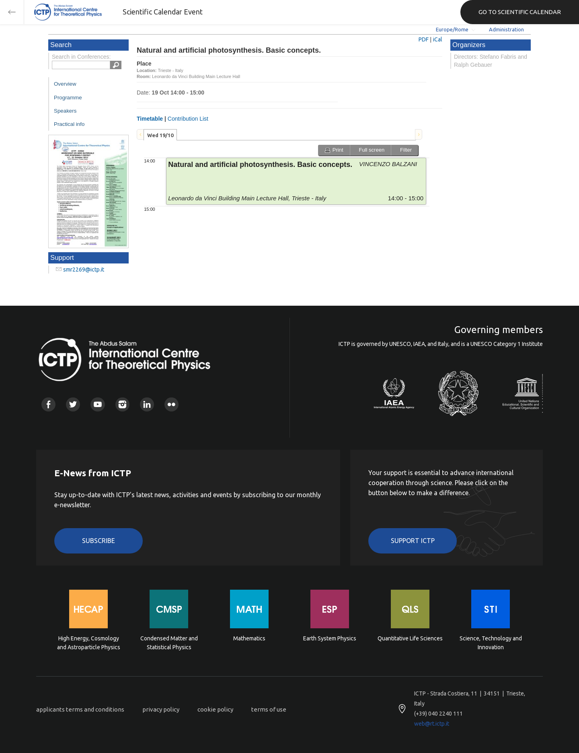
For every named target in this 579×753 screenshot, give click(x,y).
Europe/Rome (452, 29)
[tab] (160, 134)
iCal (437, 39)
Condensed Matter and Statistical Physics (169, 642)
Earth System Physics (329, 638)
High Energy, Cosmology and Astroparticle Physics (88, 642)
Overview (65, 84)
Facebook (48, 404)
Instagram (122, 404)
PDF (424, 39)
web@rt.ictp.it (431, 723)
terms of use (268, 709)
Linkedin (147, 404)
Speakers (65, 111)
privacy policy (160, 709)
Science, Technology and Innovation (491, 642)
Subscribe (98, 540)
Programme (68, 98)
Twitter (73, 404)
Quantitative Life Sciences (410, 638)
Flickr (171, 404)
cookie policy (215, 709)
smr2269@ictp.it (83, 269)
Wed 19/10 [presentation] (160, 135)
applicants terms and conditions (80, 709)
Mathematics (249, 638)
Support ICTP (413, 540)
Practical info (69, 124)
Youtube (97, 404)
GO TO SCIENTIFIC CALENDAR (519, 11)
